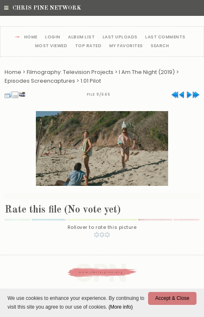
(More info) (120, 307)
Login (52, 37)
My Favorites (126, 46)
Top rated (88, 46)
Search (160, 46)
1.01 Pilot (91, 81)
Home (31, 37)
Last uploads (120, 37)
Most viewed (51, 46)
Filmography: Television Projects (70, 72)
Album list (81, 37)
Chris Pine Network (42, 8)
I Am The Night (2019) (147, 72)
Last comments (165, 37)
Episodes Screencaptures (40, 81)
